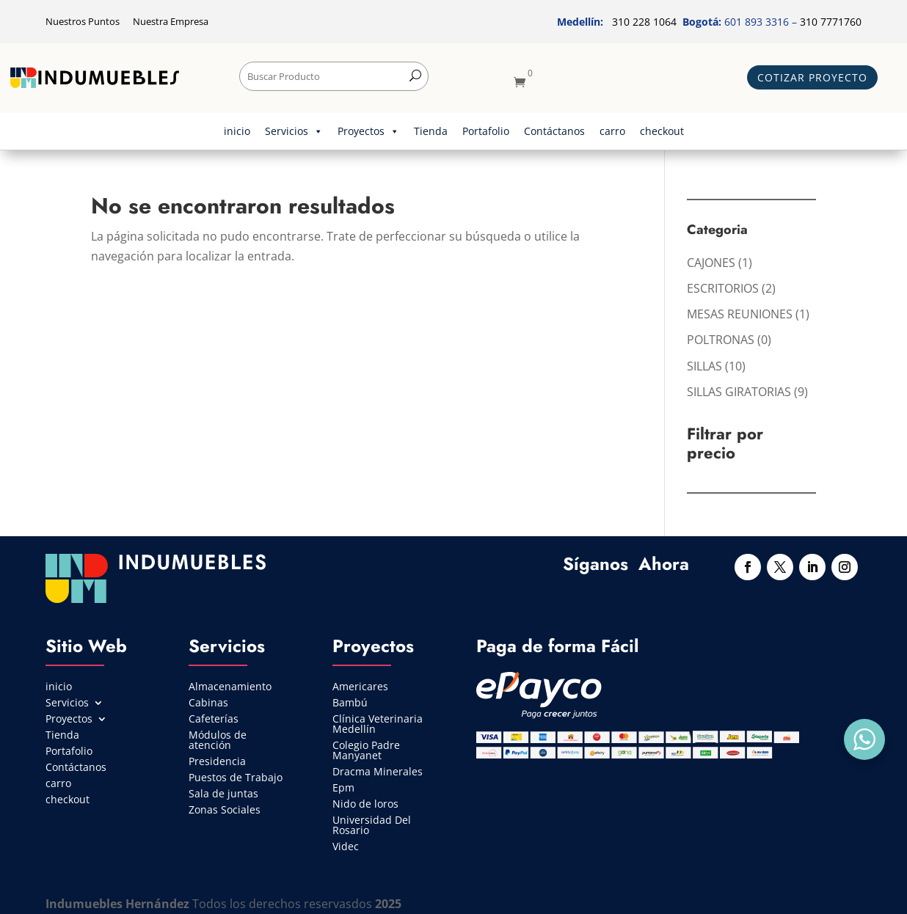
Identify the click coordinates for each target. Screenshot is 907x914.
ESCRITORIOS (723, 288)
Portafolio (485, 131)
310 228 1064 (644, 22)
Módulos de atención (218, 741)
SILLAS (704, 366)
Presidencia (217, 762)
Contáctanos (554, 131)
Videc (345, 847)
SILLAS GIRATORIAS (739, 392)
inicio (237, 131)
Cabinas (208, 703)
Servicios (294, 131)
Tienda (431, 131)
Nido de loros (365, 805)
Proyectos (368, 131)
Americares (360, 687)
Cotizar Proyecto (812, 77)
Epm (343, 788)
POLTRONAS (720, 340)
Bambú (350, 703)
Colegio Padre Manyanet (366, 751)
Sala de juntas (223, 794)
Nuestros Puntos (83, 21)
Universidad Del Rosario (371, 826)
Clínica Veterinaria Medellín (377, 725)
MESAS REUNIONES (740, 314)
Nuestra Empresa (170, 21)
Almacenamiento (230, 687)
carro (612, 131)
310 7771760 (831, 22)
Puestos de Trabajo (236, 778)
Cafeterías (213, 719)
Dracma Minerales (377, 772)
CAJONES (711, 263)
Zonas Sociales (225, 810)
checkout (662, 131)
